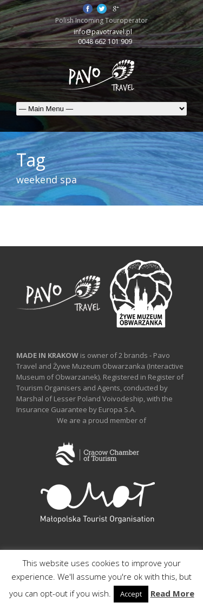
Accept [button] (131, 594)
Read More (172, 593)
